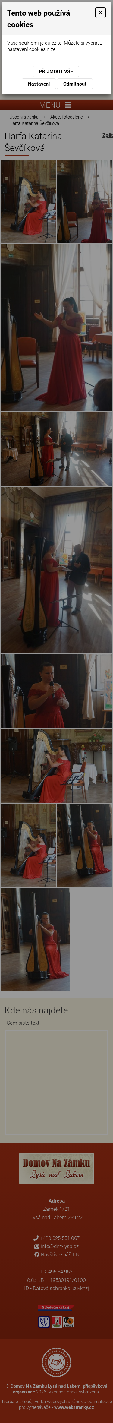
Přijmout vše (56, 71)
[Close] (100, 12)
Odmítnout (74, 84)
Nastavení (39, 84)
